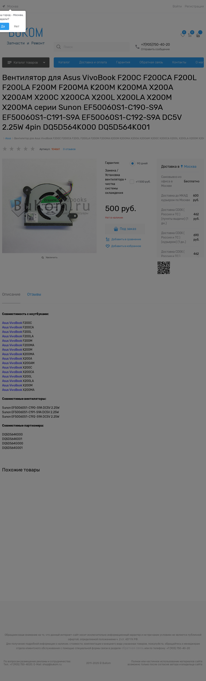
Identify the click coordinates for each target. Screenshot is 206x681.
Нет (16, 26)
